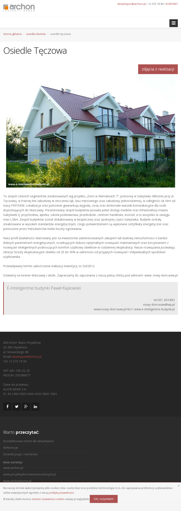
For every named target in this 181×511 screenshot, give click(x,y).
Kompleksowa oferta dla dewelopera (28, 441)
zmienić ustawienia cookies (48, 499)
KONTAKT (172, 4)
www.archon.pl (13, 468)
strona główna (12, 34)
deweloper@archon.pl (131, 4)
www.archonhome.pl (17, 481)
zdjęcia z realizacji (158, 69)
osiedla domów (36, 34)
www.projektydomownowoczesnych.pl (29, 474)
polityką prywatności (61, 492)
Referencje (10, 448)
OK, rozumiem (104, 499)
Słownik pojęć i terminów (20, 454)
